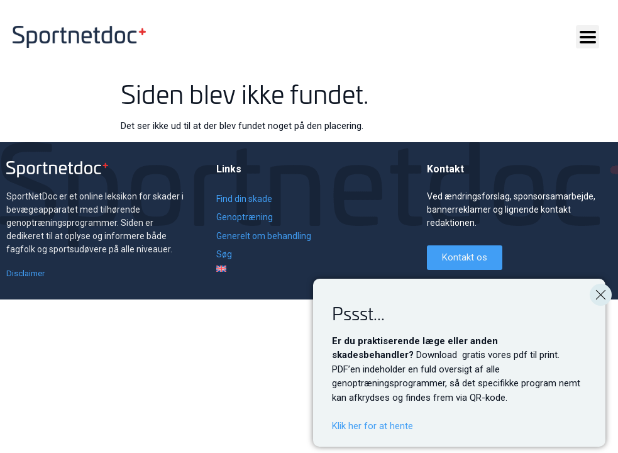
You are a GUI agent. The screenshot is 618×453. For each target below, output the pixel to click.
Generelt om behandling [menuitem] (263, 236)
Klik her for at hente (372, 436)
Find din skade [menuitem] (244, 199)
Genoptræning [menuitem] (244, 217)
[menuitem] (263, 269)
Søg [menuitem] (224, 254)
